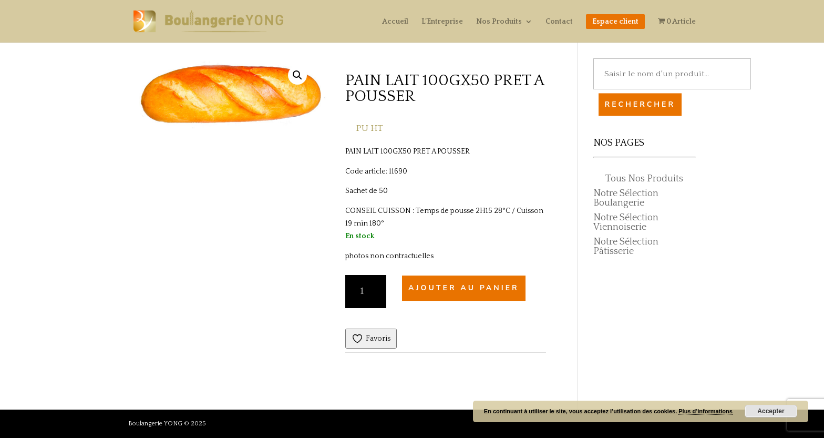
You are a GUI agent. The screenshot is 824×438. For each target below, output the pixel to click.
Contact (559, 22)
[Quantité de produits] (365, 291)
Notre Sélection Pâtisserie (625, 247)
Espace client (615, 21)
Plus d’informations (705, 411)
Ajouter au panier (463, 288)
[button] (297, 75)
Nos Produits (499, 22)
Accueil (395, 22)
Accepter (770, 411)
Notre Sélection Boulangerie (625, 198)
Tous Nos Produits (644, 179)
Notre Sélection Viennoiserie (625, 222)
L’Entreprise (442, 22)
